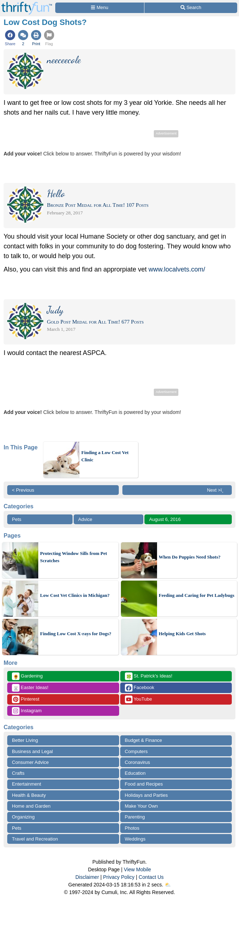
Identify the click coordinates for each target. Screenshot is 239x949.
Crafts (18, 773)
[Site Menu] (99, 8)
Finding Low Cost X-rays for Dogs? (75, 633)
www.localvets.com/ (176, 269)
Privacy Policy (118, 877)
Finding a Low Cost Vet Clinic (105, 456)
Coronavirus (137, 762)
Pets (16, 519)
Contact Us (151, 877)
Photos (132, 828)
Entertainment (26, 784)
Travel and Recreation (35, 839)
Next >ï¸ (217, 490)
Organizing (23, 817)
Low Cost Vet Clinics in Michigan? (75, 595)
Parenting (135, 817)
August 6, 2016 (165, 519)
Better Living (25, 740)
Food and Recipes (144, 784)
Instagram (27, 711)
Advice (85, 519)
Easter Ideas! (30, 688)
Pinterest (25, 699)
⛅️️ (168, 885)
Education (135, 773)
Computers (136, 751)
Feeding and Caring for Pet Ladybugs (197, 595)
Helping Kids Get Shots (182, 633)
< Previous (23, 490)
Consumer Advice (30, 762)
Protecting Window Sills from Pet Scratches (73, 557)
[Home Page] (26, 4)
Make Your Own (141, 806)
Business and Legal (32, 751)
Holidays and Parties (146, 795)
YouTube (138, 699)
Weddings (135, 839)
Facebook (140, 688)
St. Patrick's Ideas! (149, 676)
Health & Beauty (29, 795)
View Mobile (137, 869)
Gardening (27, 676)
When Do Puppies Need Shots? (190, 557)
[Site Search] (190, 8)
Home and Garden (31, 806)
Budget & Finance (143, 740)
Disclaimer (87, 877)
